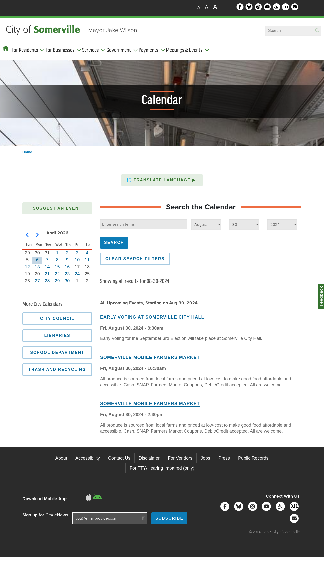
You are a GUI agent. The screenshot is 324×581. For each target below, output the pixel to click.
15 (57, 266)
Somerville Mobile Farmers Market (150, 357)
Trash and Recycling (57, 369)
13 (37, 266)
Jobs (205, 458)
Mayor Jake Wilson (112, 30)
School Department (57, 352)
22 (57, 273)
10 (77, 259)
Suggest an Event (57, 208)
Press (224, 458)
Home (27, 152)
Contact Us (119, 458)
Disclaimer (149, 458)
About (61, 458)
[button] (162, 180)
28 (47, 280)
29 (57, 280)
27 (37, 280)
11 (87, 259)
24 (77, 273)
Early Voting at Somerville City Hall (152, 317)
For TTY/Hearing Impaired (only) (162, 468)
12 (27, 266)
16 (67, 266)
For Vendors (180, 458)
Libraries (57, 335)
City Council (57, 318)
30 (67, 280)
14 (47, 266)
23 (67, 273)
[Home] (6, 48)
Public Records (253, 458)
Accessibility (88, 458)
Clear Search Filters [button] (135, 259)
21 (47, 273)
